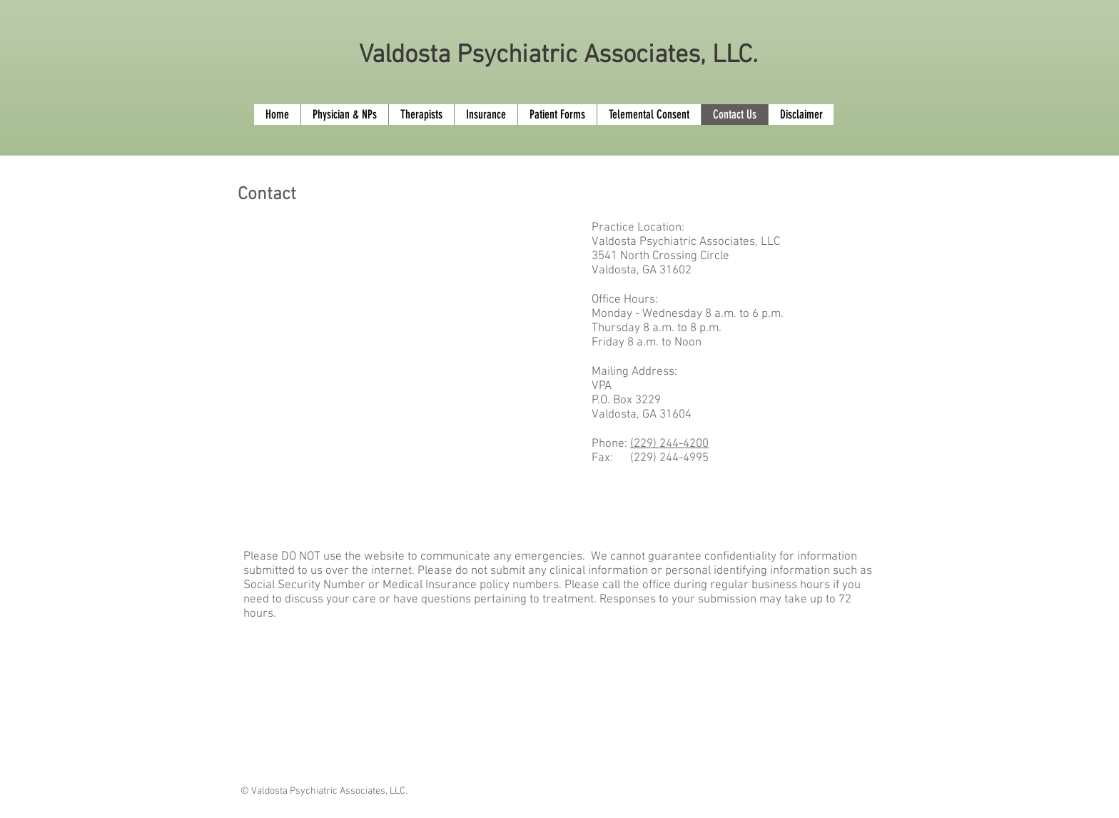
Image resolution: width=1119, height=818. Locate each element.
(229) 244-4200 (669, 444)
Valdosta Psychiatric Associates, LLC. (558, 55)
